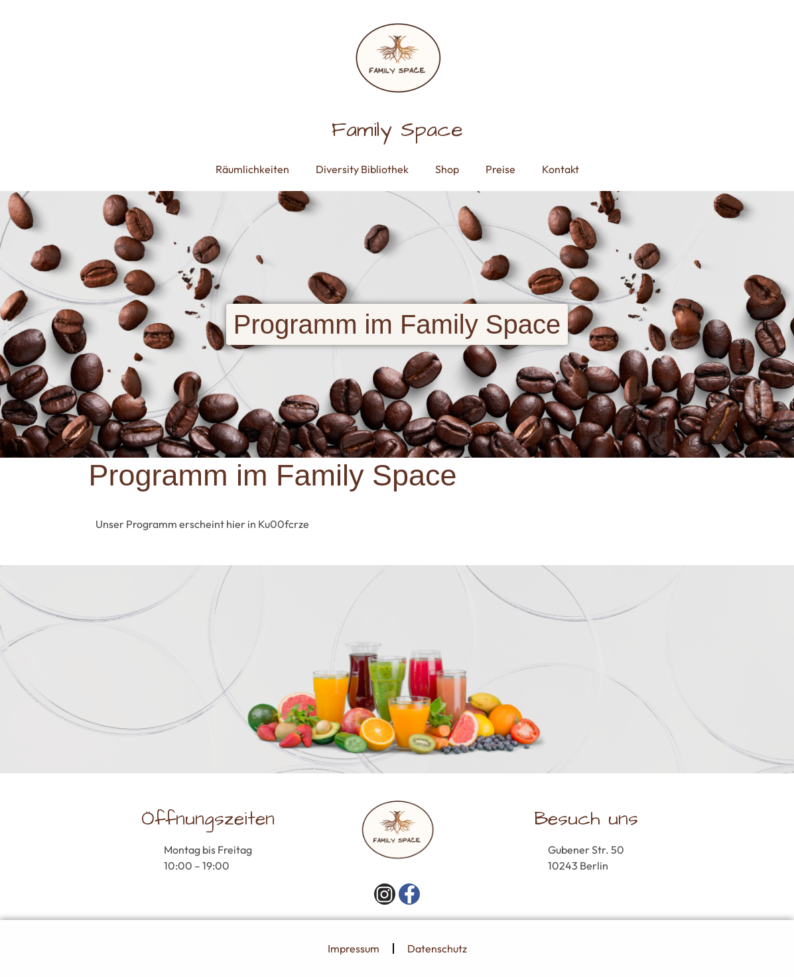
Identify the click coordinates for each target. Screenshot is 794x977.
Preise (500, 169)
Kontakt (560, 169)
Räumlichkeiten (252, 169)
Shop (447, 169)
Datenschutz (437, 948)
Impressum (353, 948)
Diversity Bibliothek (362, 169)
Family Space (397, 130)
